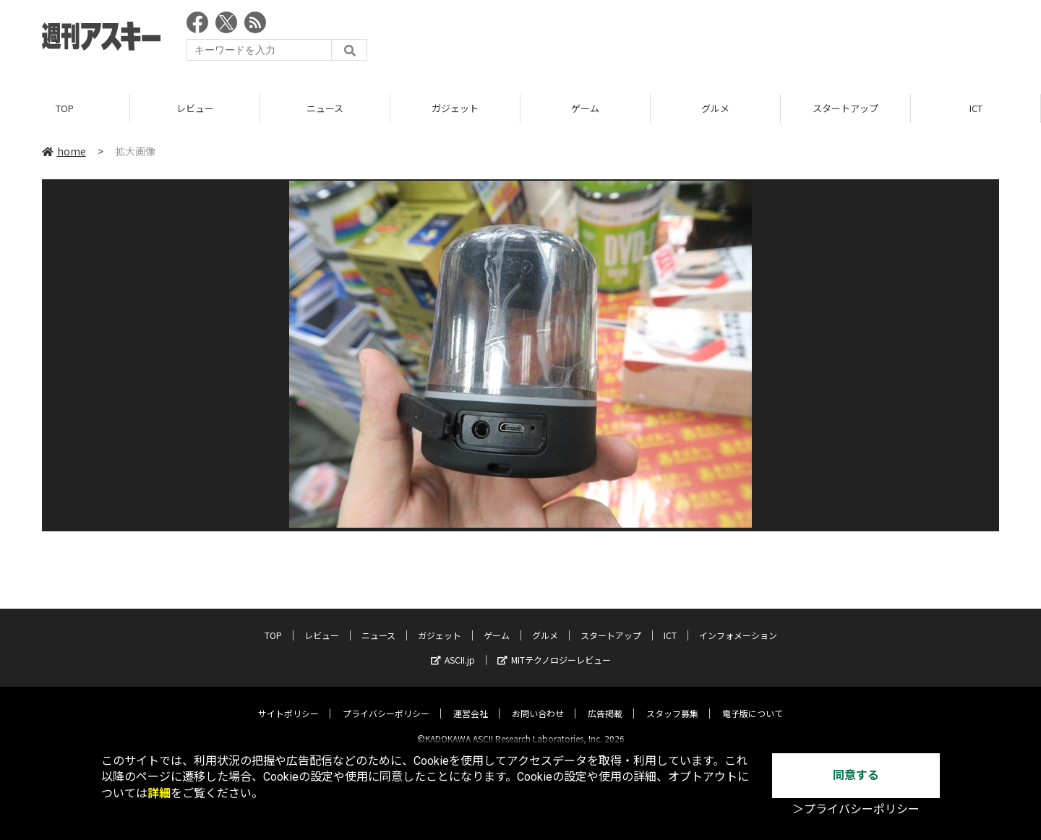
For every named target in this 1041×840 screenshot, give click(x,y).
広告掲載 (605, 701)
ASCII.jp (453, 647)
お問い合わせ (538, 701)
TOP (65, 108)
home (64, 151)
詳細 (159, 793)
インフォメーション (738, 623)
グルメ (715, 108)
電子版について (752, 701)
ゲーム (585, 108)
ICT (975, 108)
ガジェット (455, 108)
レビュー (195, 108)
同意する (856, 775)
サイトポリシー (288, 701)
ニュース (325, 108)
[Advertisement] (736, 39)
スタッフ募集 (672, 701)
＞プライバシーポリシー (856, 809)
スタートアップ (845, 108)
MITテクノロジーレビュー (554, 647)
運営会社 (470, 701)
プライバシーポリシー (386, 701)
